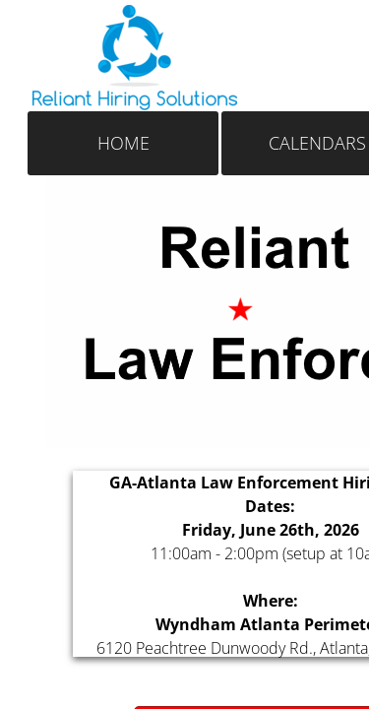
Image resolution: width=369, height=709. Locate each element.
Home (123, 143)
